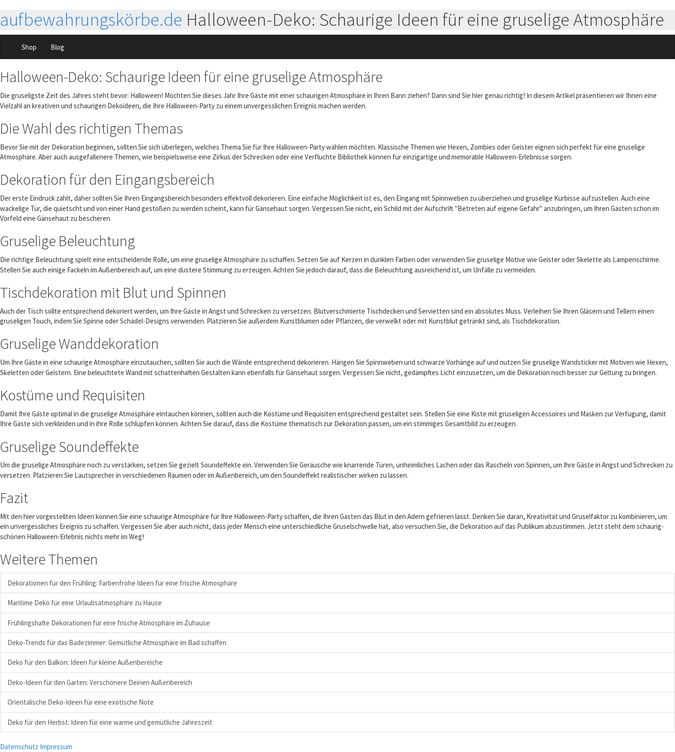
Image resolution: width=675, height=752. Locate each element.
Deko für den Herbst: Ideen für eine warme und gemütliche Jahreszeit (110, 722)
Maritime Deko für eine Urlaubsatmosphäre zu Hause (85, 602)
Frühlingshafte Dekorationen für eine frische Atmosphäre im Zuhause (109, 622)
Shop (29, 47)
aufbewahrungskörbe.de (91, 19)
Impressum (56, 746)
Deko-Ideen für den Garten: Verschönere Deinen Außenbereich (100, 682)
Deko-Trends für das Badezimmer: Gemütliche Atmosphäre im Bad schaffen (117, 642)
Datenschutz (19, 746)
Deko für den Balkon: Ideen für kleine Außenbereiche (85, 662)
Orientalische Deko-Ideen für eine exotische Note (81, 702)
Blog (57, 47)
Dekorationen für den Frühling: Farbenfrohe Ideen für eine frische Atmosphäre (122, 583)
